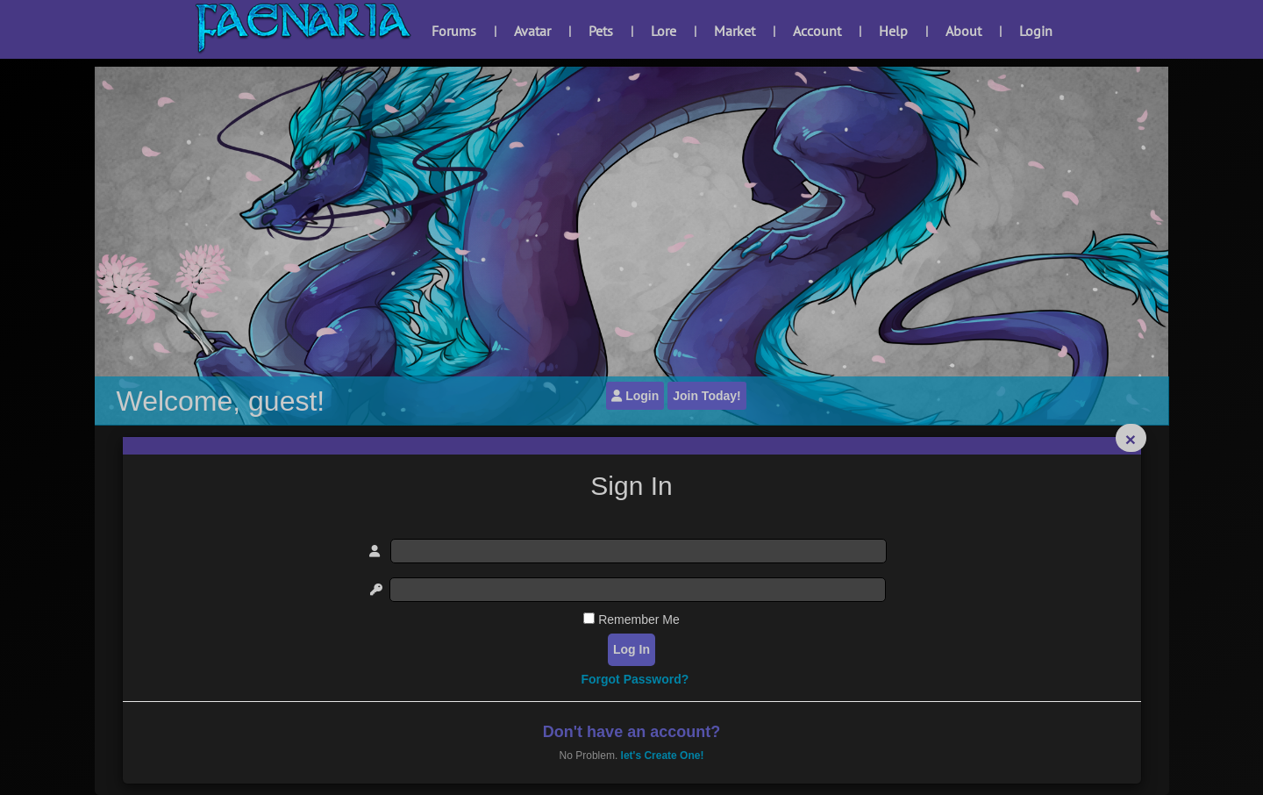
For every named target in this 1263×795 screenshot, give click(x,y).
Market (734, 30)
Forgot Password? (635, 679)
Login (1035, 30)
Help (893, 30)
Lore (663, 30)
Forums (454, 30)
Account (817, 30)
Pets (601, 30)
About (963, 30)
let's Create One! (662, 755)
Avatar (532, 30)
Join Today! (707, 396)
